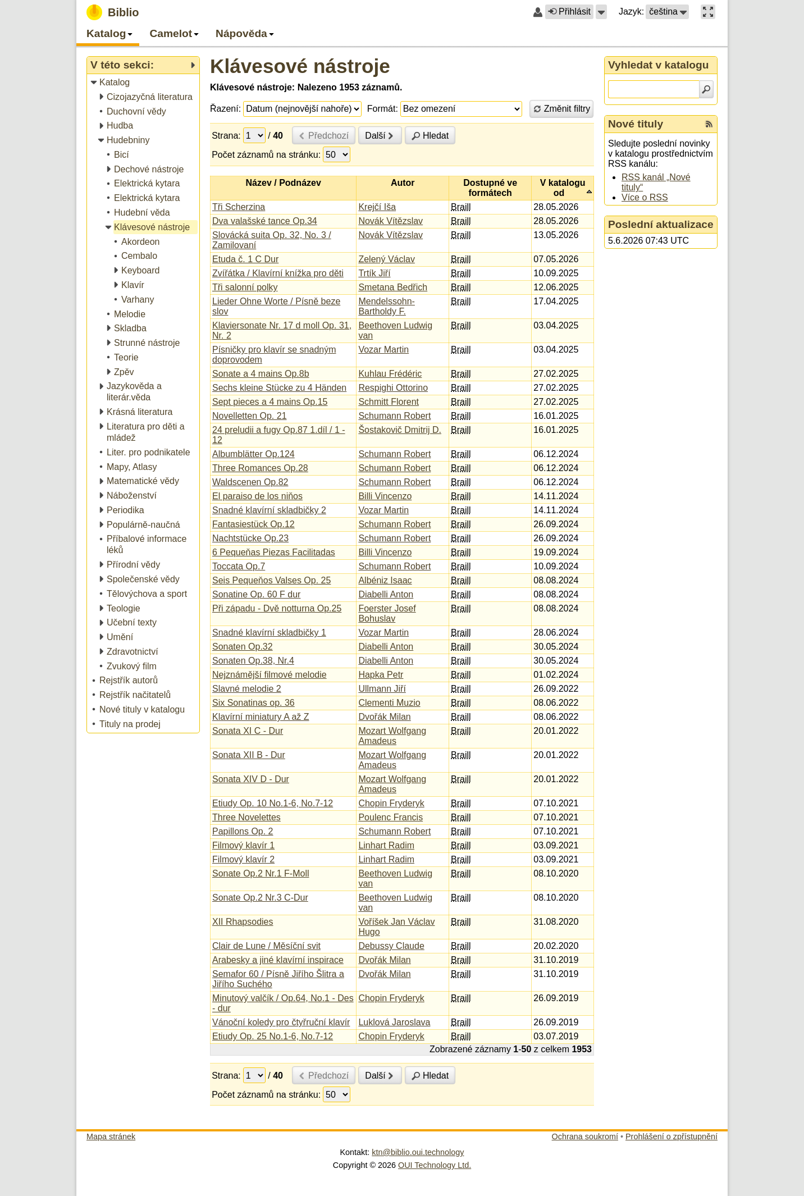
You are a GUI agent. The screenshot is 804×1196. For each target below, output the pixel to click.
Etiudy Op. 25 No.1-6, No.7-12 (272, 1036)
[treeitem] (144, 83)
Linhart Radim (386, 845)
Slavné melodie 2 (246, 688)
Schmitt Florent (388, 402)
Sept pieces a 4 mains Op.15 (269, 402)
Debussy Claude (391, 946)
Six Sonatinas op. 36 (253, 702)
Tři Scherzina (238, 207)
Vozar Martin (383, 349)
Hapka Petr (380, 674)
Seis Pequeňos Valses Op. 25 (271, 580)
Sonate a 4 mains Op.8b (260, 373)
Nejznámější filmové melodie (269, 674)
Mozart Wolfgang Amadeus (392, 736)
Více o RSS (645, 197)
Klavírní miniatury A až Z (260, 717)
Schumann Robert (394, 416)
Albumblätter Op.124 (253, 454)
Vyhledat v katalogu (658, 65)
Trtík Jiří (374, 273)
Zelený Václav (386, 259)
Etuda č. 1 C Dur (245, 259)
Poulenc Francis (390, 817)
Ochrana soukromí (585, 1136)
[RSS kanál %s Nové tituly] (709, 124)
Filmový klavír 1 (243, 845)
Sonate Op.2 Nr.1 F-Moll (260, 873)
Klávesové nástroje (300, 66)
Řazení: (225, 108)
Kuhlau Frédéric (390, 373)
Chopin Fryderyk (391, 803)
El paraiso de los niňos (257, 496)
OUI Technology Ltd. (434, 1165)
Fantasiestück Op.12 (253, 524)
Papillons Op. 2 (242, 831)
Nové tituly (635, 124)
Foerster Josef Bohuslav (386, 613)
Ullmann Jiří (381, 688)
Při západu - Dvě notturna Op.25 (276, 608)
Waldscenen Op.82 (250, 482)
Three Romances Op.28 (260, 468)
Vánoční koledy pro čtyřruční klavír (281, 1022)
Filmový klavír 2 (243, 859)
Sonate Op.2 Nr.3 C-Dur (260, 897)
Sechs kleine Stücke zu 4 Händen (279, 387)
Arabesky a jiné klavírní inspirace (278, 960)
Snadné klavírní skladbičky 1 (269, 632)
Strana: (226, 135)
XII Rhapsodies (242, 921)
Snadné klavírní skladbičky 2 (269, 510)
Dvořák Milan (384, 717)
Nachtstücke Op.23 (250, 538)
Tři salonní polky (245, 287)
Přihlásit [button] (569, 11)
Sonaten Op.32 (242, 646)
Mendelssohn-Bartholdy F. (386, 306)
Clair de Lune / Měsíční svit (266, 946)
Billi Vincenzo (385, 496)
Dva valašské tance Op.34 (264, 221)
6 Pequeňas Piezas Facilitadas (273, 552)
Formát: (382, 108)
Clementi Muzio (389, 702)
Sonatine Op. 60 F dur (256, 594)
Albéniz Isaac (385, 580)
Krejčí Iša (377, 207)
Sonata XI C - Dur (247, 731)
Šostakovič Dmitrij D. (399, 430)
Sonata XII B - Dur (248, 755)
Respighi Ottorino (393, 387)
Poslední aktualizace (661, 224)
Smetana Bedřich (392, 287)
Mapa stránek (110, 1136)
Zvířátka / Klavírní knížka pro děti (278, 273)
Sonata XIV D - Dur (250, 779)
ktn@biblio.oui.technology (418, 1152)
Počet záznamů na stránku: (266, 154)
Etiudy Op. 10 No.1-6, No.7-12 (272, 803)
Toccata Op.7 (238, 566)
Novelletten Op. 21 (249, 416)
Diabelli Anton (385, 594)
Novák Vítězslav (390, 221)
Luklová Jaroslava (394, 1022)
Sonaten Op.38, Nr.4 (253, 660)
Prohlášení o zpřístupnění (671, 1136)
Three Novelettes (246, 817)
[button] (601, 11)
